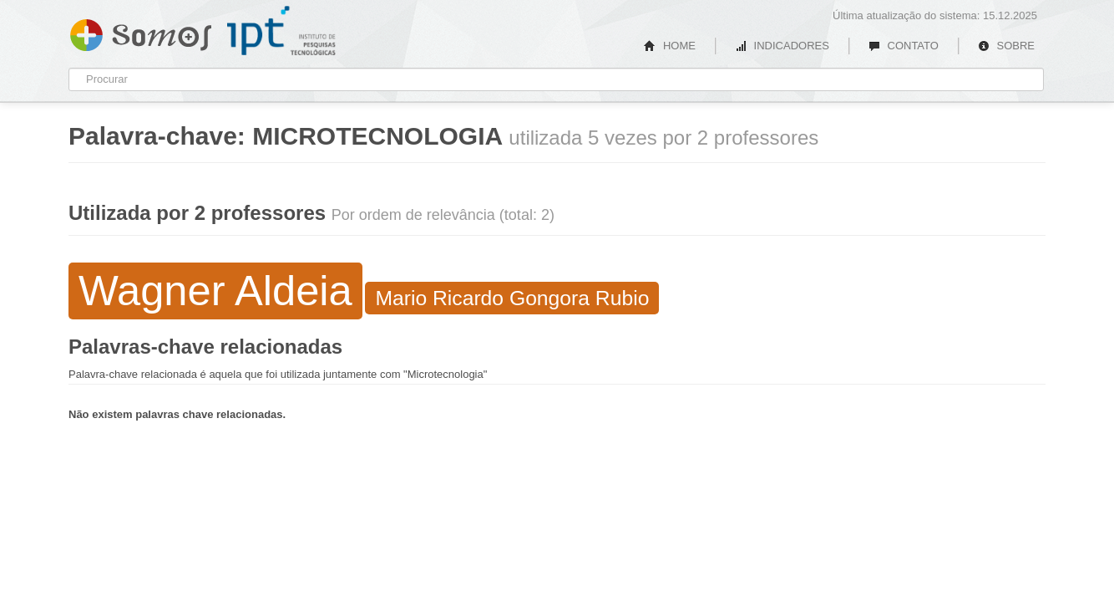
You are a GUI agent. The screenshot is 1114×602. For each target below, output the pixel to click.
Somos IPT (140, 31)
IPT (281, 31)
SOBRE (1006, 45)
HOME (670, 45)
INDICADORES (782, 45)
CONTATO (903, 45)
